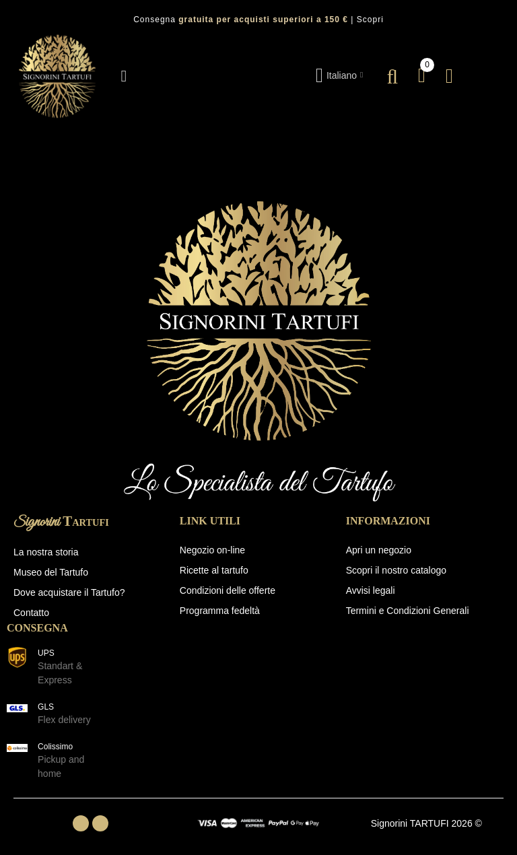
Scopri (370, 19)
